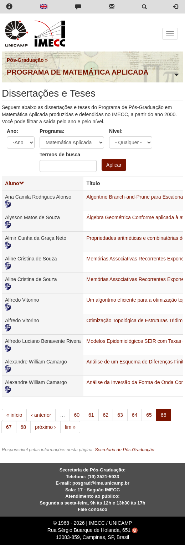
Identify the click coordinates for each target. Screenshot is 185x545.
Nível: (116, 131)
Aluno (14, 183)
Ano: (12, 131)
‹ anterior (41, 415)
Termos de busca (60, 154)
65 (149, 415)
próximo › (45, 427)
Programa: (52, 131)
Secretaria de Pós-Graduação (124, 449)
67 (9, 427)
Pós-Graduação (25, 60)
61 (91, 415)
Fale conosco (92, 509)
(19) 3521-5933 (103, 476)
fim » (70, 427)
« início (14, 415)
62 (106, 415)
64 (135, 415)
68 (23, 427)
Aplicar (114, 165)
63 (120, 415)
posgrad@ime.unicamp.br (100, 483)
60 (76, 415)
